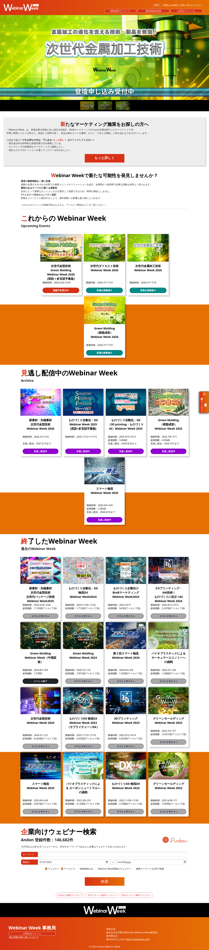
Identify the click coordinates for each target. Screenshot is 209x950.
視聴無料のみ (86, 868)
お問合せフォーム (186, 10)
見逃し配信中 (40, 451)
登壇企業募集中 (104, 290)
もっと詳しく (104, 157)
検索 (105, 881)
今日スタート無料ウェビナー (102, 895)
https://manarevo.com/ (137, 939)
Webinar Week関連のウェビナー (114, 868)
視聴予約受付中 (61, 290)
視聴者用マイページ (120, 10)
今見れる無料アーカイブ (70, 895)
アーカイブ (69, 868)
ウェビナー (53, 868)
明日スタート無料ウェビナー (136, 895)
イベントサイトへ (40, 616)
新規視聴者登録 (153, 10)
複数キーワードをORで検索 (150, 868)
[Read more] (104, 57)
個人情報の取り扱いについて (23, 937)
